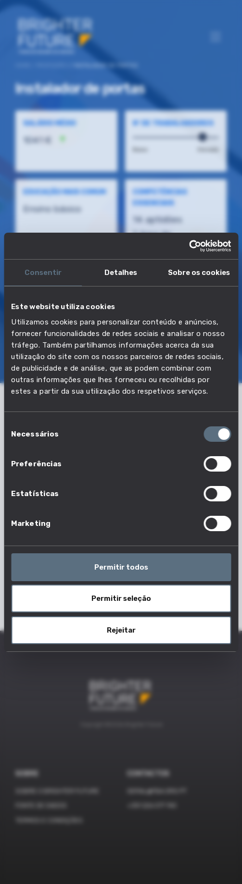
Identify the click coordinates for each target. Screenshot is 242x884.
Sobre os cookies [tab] (199, 272)
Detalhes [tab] (120, 272)
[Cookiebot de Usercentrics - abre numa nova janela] (189, 246)
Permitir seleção (121, 598)
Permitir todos (121, 567)
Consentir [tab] (43, 272)
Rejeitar (121, 630)
